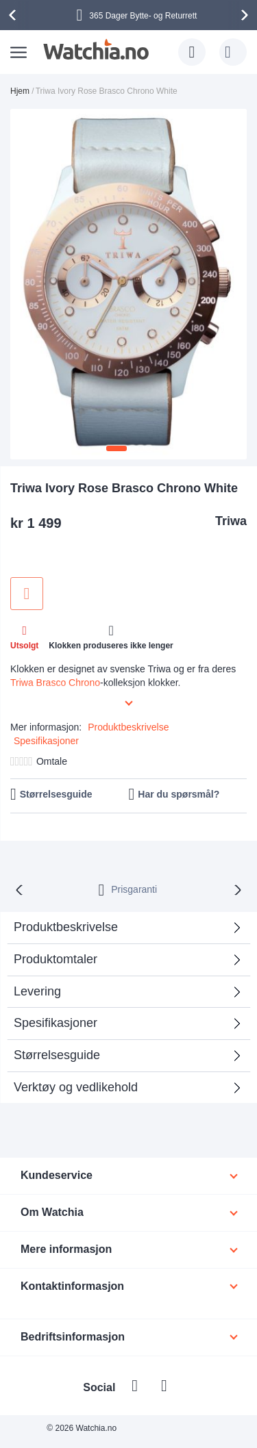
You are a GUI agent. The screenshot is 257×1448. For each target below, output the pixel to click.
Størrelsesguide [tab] (57, 1055)
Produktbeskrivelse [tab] (66, 927)
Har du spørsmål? (178, 794)
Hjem (19, 91)
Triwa (231, 521)
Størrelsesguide (56, 794)
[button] (116, 448)
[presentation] (14, 15)
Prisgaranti (134, 889)
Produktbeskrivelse (128, 727)
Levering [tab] (37, 991)
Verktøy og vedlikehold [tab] (76, 1087)
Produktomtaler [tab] (55, 959)
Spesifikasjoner (46, 740)
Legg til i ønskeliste (26, 593)
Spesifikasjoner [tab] (55, 1023)
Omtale (51, 761)
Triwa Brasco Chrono (55, 682)
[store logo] (95, 49)
